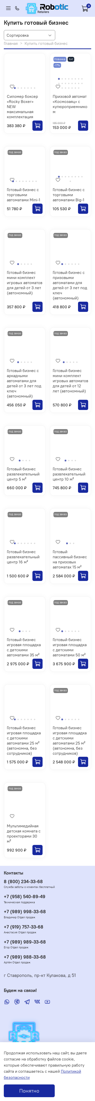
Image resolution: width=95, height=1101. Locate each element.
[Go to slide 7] (34, 88)
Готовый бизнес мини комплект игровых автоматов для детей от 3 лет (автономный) (24, 282)
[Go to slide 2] (18, 88)
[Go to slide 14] (75, 83)
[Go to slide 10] (62, 83)
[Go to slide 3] (21, 88)
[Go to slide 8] (82, 79)
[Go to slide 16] (82, 83)
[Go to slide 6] (31, 88)
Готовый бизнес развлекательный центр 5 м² (23, 474)
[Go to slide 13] (72, 83)
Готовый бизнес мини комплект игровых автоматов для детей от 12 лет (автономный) (70, 380)
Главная (11, 43)
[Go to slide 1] (14, 88)
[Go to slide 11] (65, 83)
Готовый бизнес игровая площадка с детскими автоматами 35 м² (24, 647)
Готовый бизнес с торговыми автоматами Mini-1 (23, 194)
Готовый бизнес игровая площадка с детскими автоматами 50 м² (70, 647)
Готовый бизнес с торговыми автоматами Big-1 (69, 194)
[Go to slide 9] (59, 83)
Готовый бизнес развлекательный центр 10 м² (69, 474)
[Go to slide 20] (72, 88)
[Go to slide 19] (69, 88)
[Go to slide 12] (69, 83)
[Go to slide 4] (25, 88)
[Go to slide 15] (79, 83)
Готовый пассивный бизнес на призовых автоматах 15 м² (70, 559)
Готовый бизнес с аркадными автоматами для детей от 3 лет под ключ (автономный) (24, 383)
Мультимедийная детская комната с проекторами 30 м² (24, 833)
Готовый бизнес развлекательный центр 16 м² (23, 556)
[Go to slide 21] (75, 88)
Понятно (29, 1090)
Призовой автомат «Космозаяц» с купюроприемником (70, 104)
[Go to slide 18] (65, 88)
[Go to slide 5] (28, 88)
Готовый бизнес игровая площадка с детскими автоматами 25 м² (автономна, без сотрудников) (24, 740)
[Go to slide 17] (62, 88)
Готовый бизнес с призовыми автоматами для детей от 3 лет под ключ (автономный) (70, 285)
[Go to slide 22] (79, 88)
